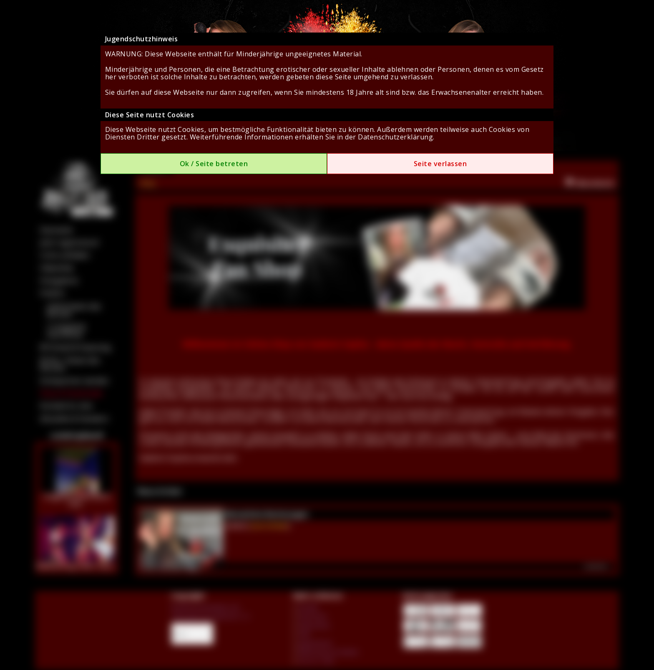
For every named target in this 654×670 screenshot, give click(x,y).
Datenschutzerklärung (395, 137)
